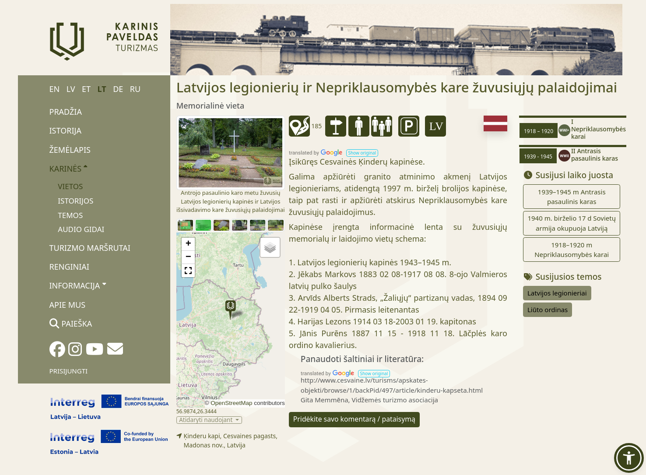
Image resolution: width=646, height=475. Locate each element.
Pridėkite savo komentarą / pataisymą (354, 419)
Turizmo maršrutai (89, 248)
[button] (230, 310)
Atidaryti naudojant (206, 420)
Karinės (68, 168)
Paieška (70, 323)
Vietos (70, 186)
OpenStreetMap (231, 403)
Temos (70, 215)
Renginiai (69, 266)
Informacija (77, 285)
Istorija (65, 130)
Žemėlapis (70, 149)
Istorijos (75, 201)
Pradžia (65, 111)
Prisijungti (68, 370)
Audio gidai (81, 229)
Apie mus (67, 304)
